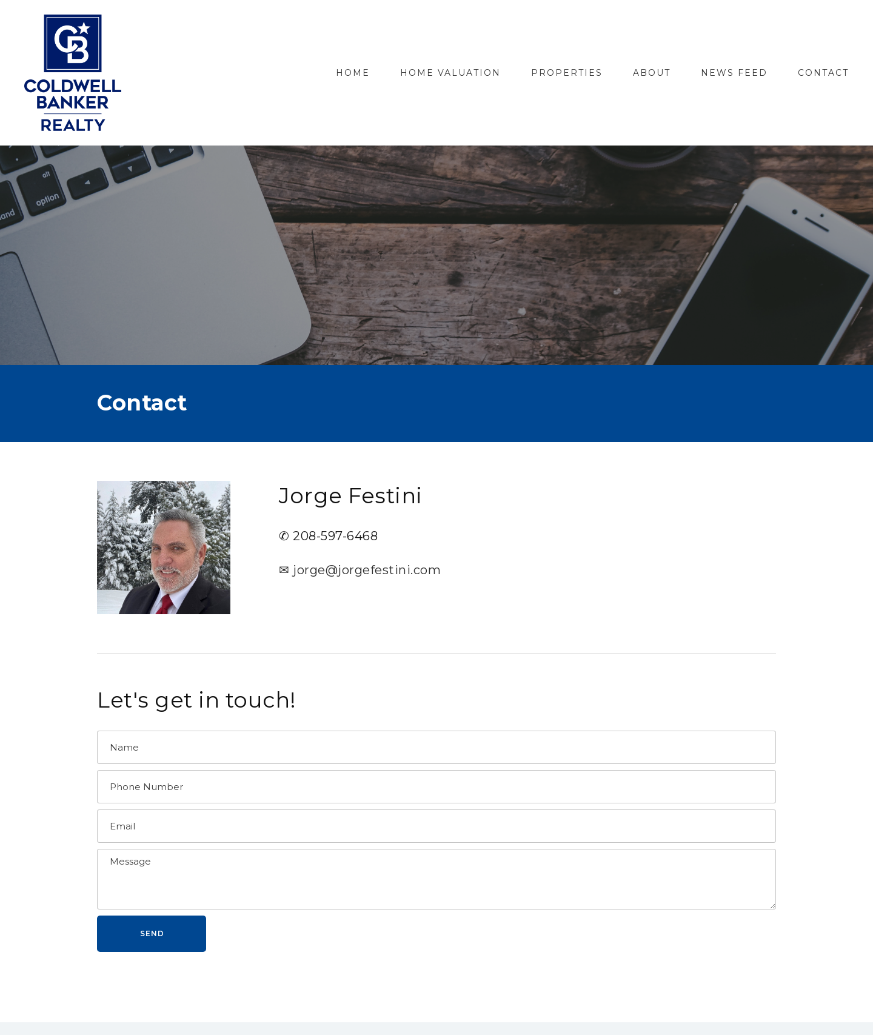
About (652, 72)
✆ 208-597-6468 (328, 536)
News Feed (734, 72)
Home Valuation (450, 72)
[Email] (436, 826)
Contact (823, 72)
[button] (151, 934)
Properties (567, 72)
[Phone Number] (436, 786)
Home (353, 72)
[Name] (436, 747)
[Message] (436, 879)
